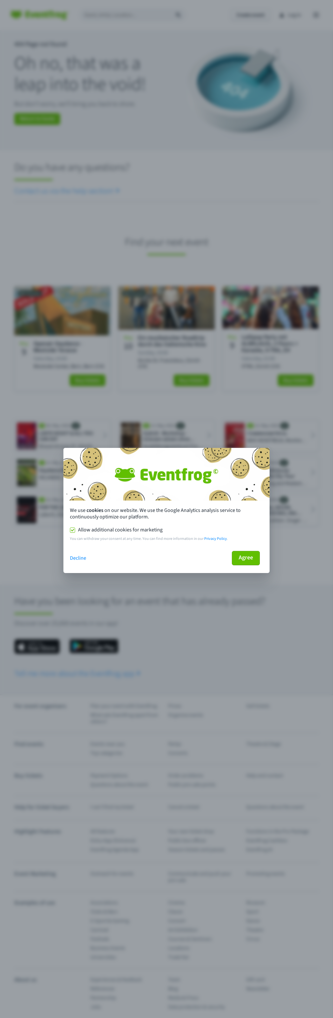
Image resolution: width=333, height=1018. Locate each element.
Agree (246, 558)
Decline (78, 558)
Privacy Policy (215, 539)
